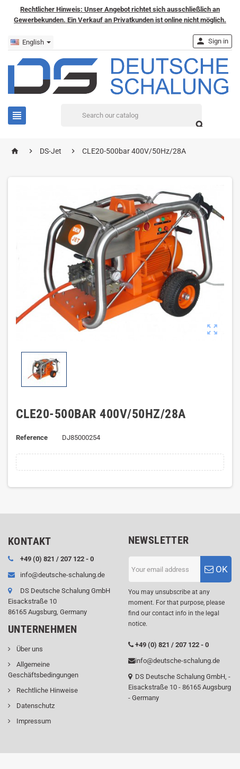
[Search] (131, 115)
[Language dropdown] (31, 42)
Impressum (33, 721)
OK (216, 569)
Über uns (29, 649)
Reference (32, 437)
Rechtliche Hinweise (46, 690)
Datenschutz (35, 706)
